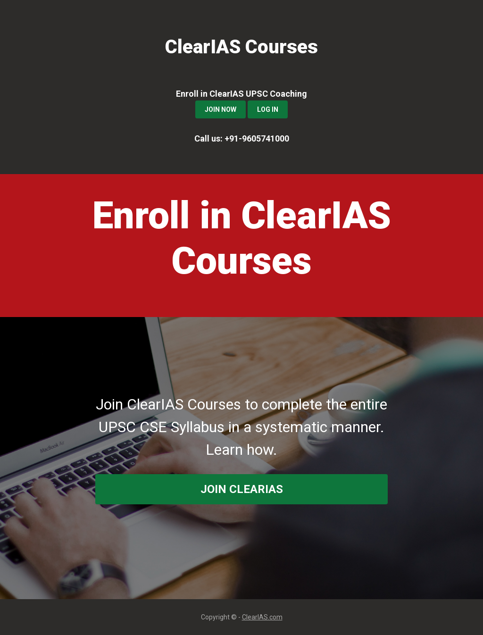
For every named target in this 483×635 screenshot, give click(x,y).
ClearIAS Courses (241, 47)
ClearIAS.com (262, 617)
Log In (267, 109)
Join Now (220, 109)
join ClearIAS (241, 489)
